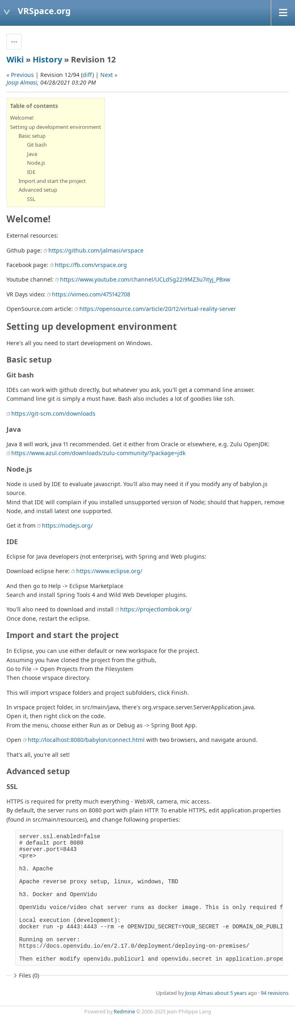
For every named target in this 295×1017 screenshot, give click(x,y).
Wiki (15, 59)
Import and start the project (52, 180)
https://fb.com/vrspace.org (91, 265)
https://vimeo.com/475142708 (91, 294)
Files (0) (25, 975)
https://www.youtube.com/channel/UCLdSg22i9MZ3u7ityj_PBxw (145, 279)
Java (32, 153)
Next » (108, 75)
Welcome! (22, 117)
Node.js (36, 162)
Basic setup (32, 135)
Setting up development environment (55, 126)
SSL (31, 199)
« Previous (20, 75)
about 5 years (230, 993)
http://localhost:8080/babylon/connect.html (86, 740)
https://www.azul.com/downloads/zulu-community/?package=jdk (98, 453)
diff (87, 75)
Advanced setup (38, 189)
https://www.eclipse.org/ (109, 571)
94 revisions (275, 993)
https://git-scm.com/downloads (53, 413)
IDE (31, 172)
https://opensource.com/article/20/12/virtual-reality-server (157, 309)
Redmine (124, 1011)
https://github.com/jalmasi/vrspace (95, 250)
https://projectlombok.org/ (155, 609)
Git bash (37, 144)
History (47, 59)
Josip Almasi (21, 82)
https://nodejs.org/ (67, 525)
